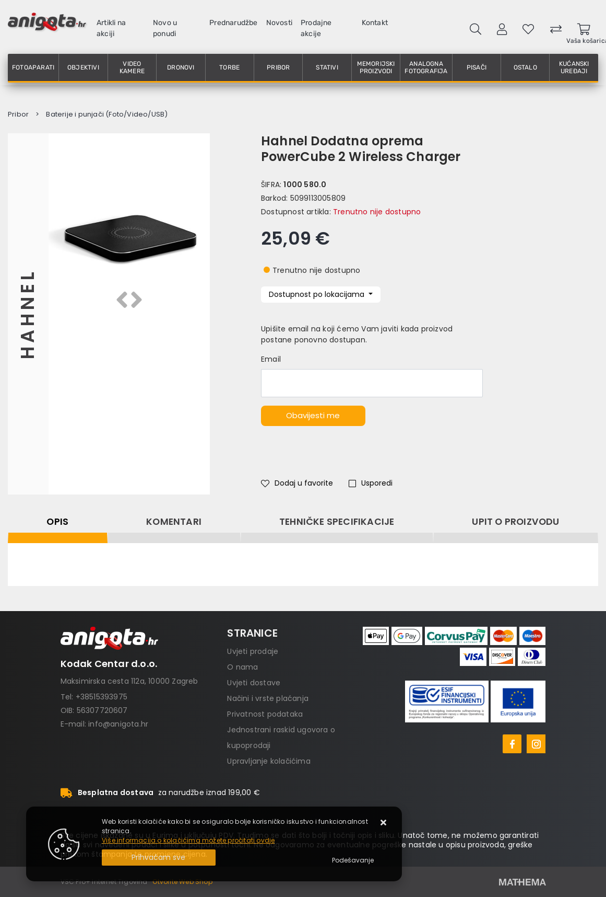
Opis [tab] (57, 521)
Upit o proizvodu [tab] (515, 521)
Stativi (327, 67)
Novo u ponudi (165, 28)
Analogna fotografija (426, 67)
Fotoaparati (33, 67)
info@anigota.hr (118, 724)
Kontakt (375, 22)
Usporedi (371, 483)
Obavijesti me (313, 415)
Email (271, 359)
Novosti (279, 22)
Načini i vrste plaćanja (267, 698)
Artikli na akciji (111, 28)
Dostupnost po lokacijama (317, 294)
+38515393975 (101, 697)
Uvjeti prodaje (252, 651)
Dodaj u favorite (297, 483)
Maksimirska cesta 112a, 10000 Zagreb (129, 681)
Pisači (476, 67)
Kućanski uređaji (574, 67)
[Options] (352, 860)
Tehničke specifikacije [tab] (336, 521)
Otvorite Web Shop (182, 881)
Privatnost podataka (265, 714)
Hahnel (28, 313)
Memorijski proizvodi (376, 67)
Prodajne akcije (316, 28)
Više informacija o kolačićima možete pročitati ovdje (188, 840)
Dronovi (180, 67)
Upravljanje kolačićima (268, 761)
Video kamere (132, 67)
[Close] (159, 857)
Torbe (229, 67)
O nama (242, 667)
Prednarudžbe (233, 22)
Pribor (278, 67)
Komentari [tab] (173, 521)
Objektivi (83, 67)
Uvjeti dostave (253, 682)
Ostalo (525, 67)
